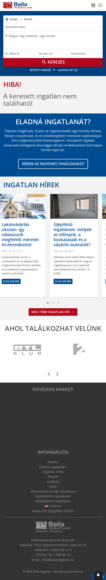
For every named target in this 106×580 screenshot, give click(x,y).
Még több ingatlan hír (53, 312)
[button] (98, 575)
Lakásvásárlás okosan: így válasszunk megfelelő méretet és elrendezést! (25, 234)
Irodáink (53, 482)
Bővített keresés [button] (43, 70)
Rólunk (53, 476)
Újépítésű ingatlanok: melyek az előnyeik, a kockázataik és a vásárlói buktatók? (77, 234)
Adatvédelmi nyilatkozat (53, 496)
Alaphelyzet (67, 70)
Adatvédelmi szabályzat (53, 501)
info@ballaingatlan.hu (58, 560)
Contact (53, 506)
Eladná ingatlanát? (53, 467)
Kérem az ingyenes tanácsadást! (53, 163)
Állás (53, 486)
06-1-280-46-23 (59, 555)
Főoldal (53, 462)
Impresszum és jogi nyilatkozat (53, 491)
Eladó (14, 19)
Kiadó (28, 19)
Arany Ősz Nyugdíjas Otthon (53, 511)
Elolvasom (16, 281)
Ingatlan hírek (31, 184)
